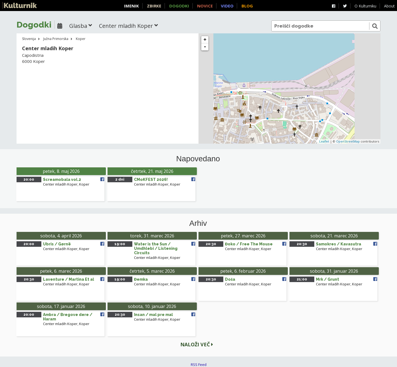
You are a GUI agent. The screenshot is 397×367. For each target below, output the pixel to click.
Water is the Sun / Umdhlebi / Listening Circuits (156, 248)
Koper (80, 38)
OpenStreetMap (348, 141)
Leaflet (324, 141)
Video (227, 6)
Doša (230, 279)
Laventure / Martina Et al (68, 279)
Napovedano (198, 159)
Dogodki (179, 6)
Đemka (141, 279)
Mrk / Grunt (327, 279)
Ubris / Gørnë (57, 244)
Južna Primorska (55, 38)
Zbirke (154, 6)
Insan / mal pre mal (153, 314)
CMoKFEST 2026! (151, 179)
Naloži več (196, 344)
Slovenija (29, 38)
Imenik (131, 6)
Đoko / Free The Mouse (249, 244)
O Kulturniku (365, 6)
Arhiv (198, 223)
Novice (205, 6)
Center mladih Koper (60, 184)
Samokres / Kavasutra (338, 244)
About (389, 6)
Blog (247, 6)
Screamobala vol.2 (62, 179)
